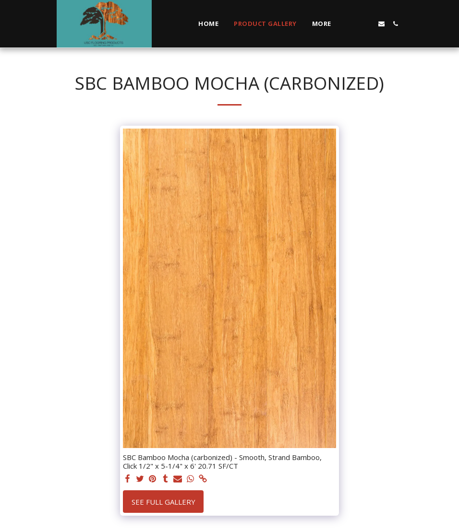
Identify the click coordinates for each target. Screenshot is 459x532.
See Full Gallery (163, 502)
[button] (353, 24)
